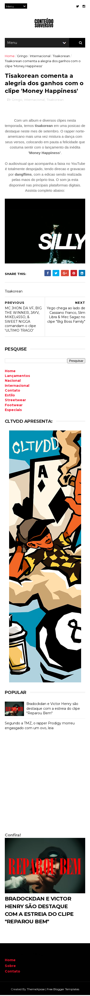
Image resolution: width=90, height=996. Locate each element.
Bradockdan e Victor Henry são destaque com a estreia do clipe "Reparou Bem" (53, 709)
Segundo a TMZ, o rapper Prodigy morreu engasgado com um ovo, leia (40, 726)
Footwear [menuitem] (14, 406)
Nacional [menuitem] (13, 381)
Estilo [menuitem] (10, 396)
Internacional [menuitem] (17, 386)
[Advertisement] (45, 784)
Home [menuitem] (10, 372)
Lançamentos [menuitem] (17, 377)
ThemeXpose (36, 990)
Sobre (10, 966)
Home (10, 56)
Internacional (40, 56)
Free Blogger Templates (63, 990)
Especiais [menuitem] (13, 411)
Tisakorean (61, 56)
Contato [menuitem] (12, 391)
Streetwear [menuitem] (15, 401)
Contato (12, 972)
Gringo (22, 56)
